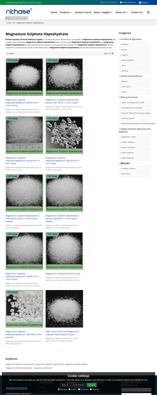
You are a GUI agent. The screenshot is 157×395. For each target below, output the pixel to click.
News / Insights (102, 12)
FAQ (96, 317)
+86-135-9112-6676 (109, 2)
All (14, 22)
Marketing (94, 389)
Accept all (91, 385)
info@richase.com (129, 2)
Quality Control (83, 12)
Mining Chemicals (74, 325)
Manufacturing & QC (48, 325)
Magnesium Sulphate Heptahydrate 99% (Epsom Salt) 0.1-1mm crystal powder (60, 155)
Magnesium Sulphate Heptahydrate (20, 294)
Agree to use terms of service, (135, 359)
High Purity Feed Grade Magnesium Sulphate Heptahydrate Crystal (22, 265)
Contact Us (136, 12)
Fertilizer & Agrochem (76, 317)
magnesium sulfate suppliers (76, 294)
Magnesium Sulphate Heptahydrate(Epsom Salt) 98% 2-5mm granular (96, 211)
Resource (98, 321)
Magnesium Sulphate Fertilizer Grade (60, 208)
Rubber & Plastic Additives (78, 329)
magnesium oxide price (43, 298)
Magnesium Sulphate (43, 294)
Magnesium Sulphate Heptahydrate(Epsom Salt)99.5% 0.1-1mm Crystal (23, 100)
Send (128, 366)
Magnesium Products (76, 333)
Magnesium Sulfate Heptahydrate (19, 298)
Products (64, 12)
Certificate (98, 325)
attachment (127, 351)
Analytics (73, 389)
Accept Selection (78, 385)
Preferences (83, 389)
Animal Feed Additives (76, 321)
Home (54, 12)
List (109, 53)
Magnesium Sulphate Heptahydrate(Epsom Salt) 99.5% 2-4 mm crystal (98, 100)
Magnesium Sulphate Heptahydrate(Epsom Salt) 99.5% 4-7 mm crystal (23, 155)
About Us (120, 12)
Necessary (62, 389)
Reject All (65, 385)
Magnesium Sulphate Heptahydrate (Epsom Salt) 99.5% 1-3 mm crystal (60, 98)
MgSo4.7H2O (58, 294)
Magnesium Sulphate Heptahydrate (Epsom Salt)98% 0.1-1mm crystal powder (97, 155)
